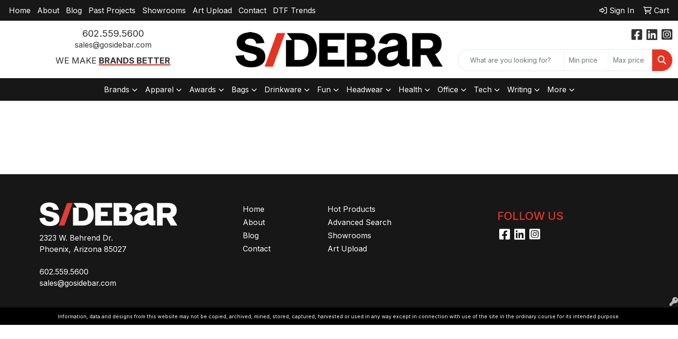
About (48, 10)
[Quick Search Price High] (630, 60)
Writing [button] (519, 89)
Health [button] (410, 89)
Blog (74, 10)
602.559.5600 (113, 33)
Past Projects (112, 10)
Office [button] (448, 89)
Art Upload (212, 10)
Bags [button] (240, 89)
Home (20, 10)
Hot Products (351, 209)
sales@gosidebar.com (113, 44)
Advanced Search (359, 222)
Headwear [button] (364, 89)
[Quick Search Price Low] (586, 60)
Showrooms (164, 10)
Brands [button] (116, 89)
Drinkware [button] (283, 89)
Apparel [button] (159, 89)
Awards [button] (202, 89)
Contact (252, 10)
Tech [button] (483, 89)
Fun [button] (324, 89)
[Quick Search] (511, 60)
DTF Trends (294, 10)
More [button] (556, 89)
